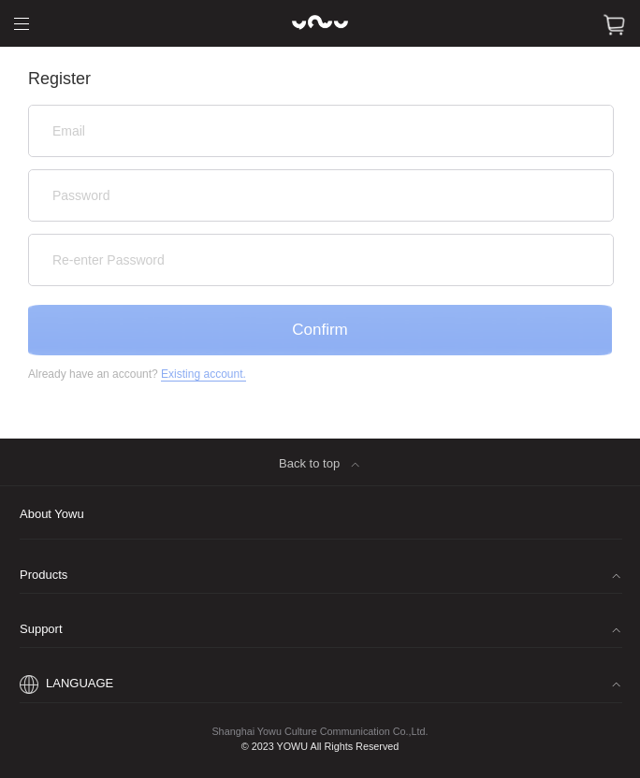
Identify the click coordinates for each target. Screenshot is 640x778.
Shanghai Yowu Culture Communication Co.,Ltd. (319, 731)
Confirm (320, 330)
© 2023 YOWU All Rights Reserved (320, 747)
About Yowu (52, 514)
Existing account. (203, 374)
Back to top (324, 467)
